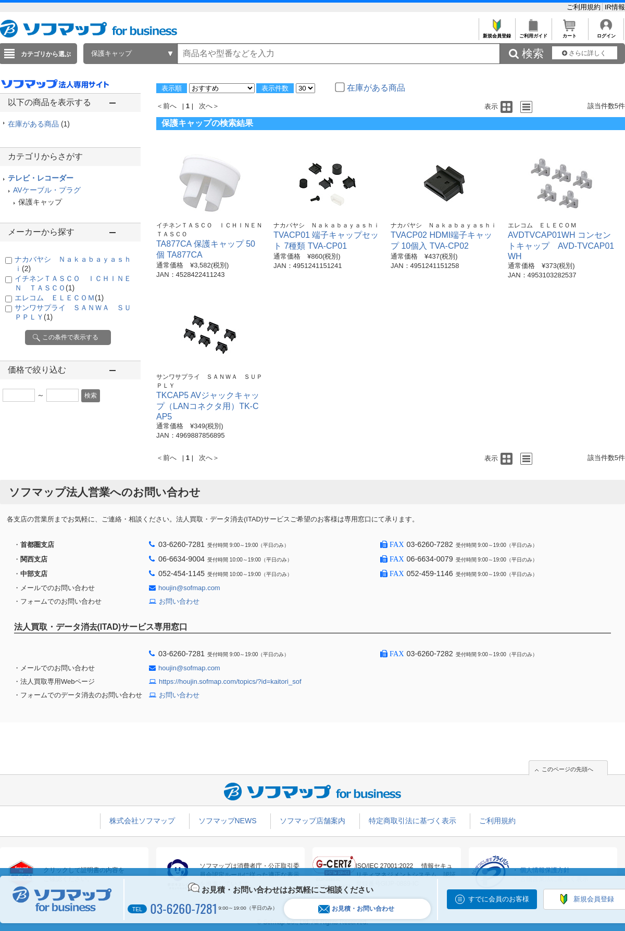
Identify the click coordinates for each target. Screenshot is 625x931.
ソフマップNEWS (227, 821)
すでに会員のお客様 (498, 899)
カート (569, 33)
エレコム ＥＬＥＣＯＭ (59, 298)
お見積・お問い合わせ (356, 909)
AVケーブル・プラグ (47, 190)
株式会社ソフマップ (142, 821)
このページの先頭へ (567, 769)
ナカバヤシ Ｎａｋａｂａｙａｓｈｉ (326, 225)
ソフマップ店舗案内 (312, 821)
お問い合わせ (179, 601)
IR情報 (615, 7)
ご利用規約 (585, 7)
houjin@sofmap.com (189, 588)
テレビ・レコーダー (40, 178)
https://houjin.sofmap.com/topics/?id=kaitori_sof (230, 681)
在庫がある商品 (39, 124)
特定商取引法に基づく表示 (412, 821)
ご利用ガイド (533, 33)
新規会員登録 (497, 33)
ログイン (606, 33)
